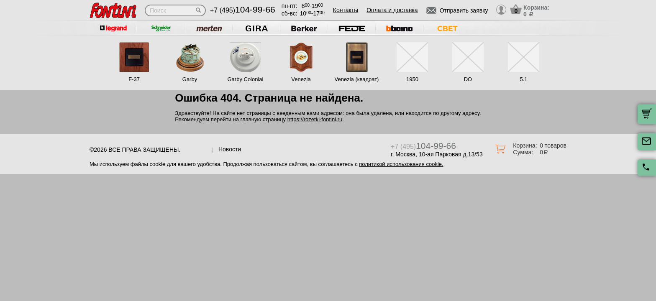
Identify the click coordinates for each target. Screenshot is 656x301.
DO (468, 79)
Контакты (345, 10)
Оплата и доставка (392, 10)
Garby (189, 79)
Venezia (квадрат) (357, 79)
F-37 (134, 79)
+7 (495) (242, 10)
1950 (412, 79)
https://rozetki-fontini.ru (315, 119)
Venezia (300, 79)
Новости (229, 149)
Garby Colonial (245, 79)
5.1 (523, 79)
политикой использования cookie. (401, 164)
